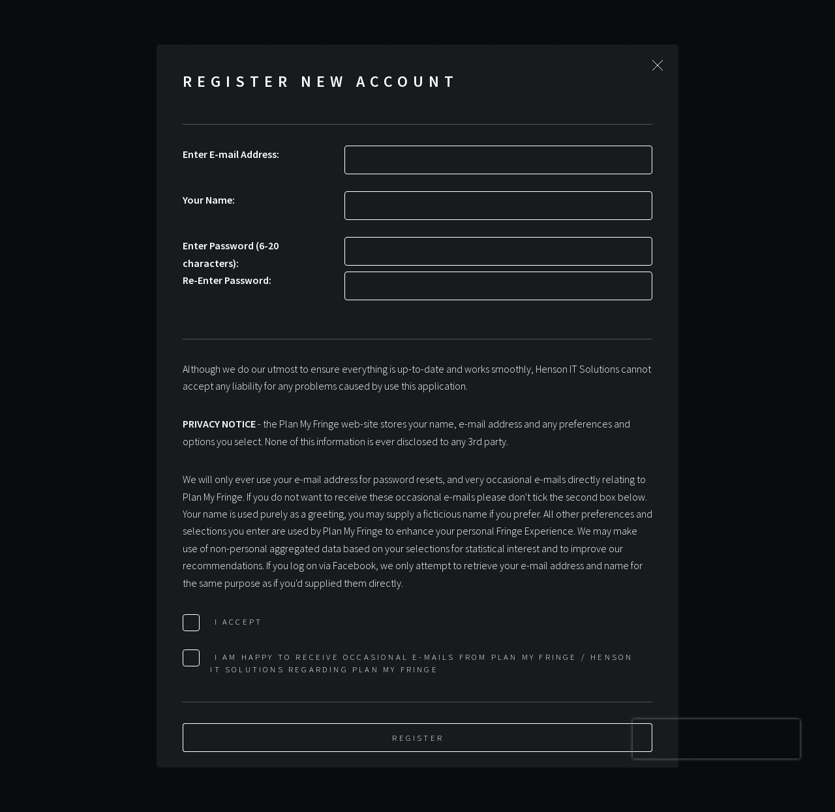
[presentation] (716, 738)
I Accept (236, 621)
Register (418, 737)
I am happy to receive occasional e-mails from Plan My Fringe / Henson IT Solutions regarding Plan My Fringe (421, 662)
